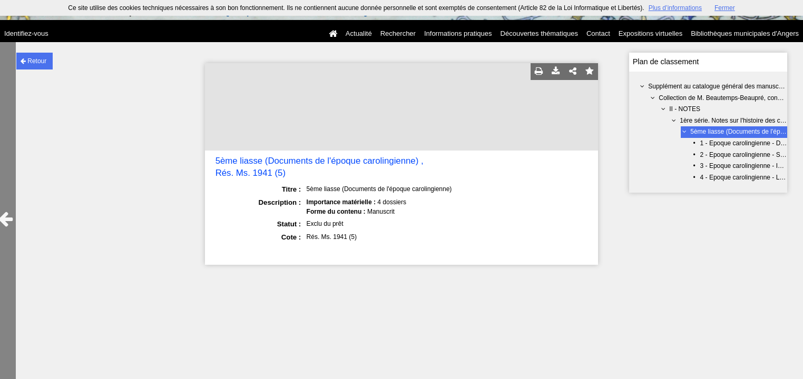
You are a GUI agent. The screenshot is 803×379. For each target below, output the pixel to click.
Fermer (724, 8)
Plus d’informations (675, 8)
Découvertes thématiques (539, 33)
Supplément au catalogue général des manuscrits (717, 86)
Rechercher (398, 33)
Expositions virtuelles (650, 33)
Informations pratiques (458, 33)
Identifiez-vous (26, 33)
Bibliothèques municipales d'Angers (745, 33)
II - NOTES (684, 109)
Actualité (359, 33)
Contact (598, 33)
